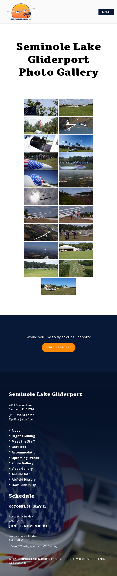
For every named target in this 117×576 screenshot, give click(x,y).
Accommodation (24, 452)
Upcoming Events (25, 458)
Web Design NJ (18, 562)
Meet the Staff (23, 441)
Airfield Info (21, 474)
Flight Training (23, 436)
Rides (16, 430)
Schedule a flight (58, 347)
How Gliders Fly (24, 485)
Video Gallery (22, 469)
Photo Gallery (22, 463)
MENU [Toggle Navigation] (106, 12)
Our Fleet (19, 447)
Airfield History (23, 479)
